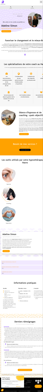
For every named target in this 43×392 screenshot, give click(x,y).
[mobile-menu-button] (41, 2)
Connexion (40, 391)
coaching (14, 46)
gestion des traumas (13, 45)
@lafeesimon (19, 16)
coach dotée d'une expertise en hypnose (18, 67)
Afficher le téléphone (8, 297)
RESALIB (28, 391)
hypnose (31, 46)
